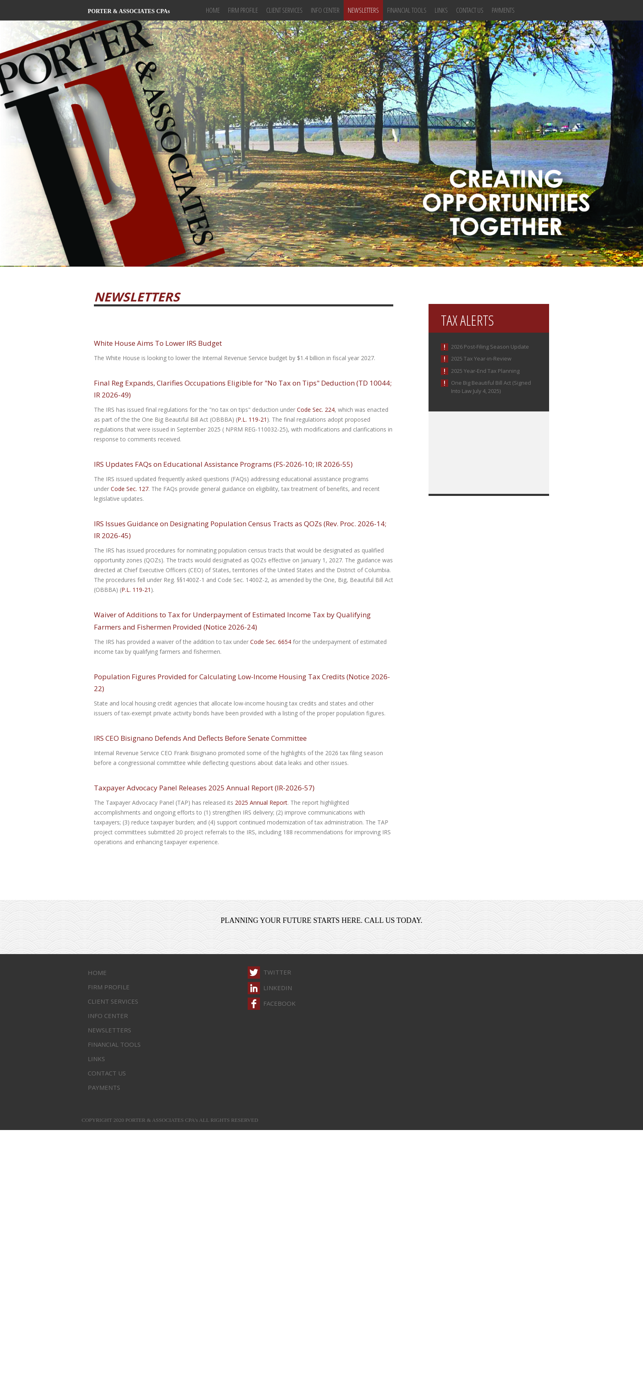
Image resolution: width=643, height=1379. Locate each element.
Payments (503, 10)
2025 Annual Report (261, 802)
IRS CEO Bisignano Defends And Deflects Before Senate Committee (200, 738)
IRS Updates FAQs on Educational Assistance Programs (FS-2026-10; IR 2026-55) (223, 464)
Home (213, 10)
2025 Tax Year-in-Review (481, 358)
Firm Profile (243, 10)
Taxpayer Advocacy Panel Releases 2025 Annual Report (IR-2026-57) (204, 787)
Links (441, 10)
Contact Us (469, 10)
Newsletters (363, 10)
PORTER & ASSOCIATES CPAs (129, 11)
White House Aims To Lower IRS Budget (158, 343)
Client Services (284, 10)
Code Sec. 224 (316, 409)
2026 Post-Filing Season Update (490, 346)
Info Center (325, 10)
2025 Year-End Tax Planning (485, 370)
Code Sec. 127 (129, 489)
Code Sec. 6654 (270, 642)
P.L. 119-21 (252, 419)
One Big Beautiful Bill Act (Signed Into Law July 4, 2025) (491, 387)
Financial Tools (406, 10)
